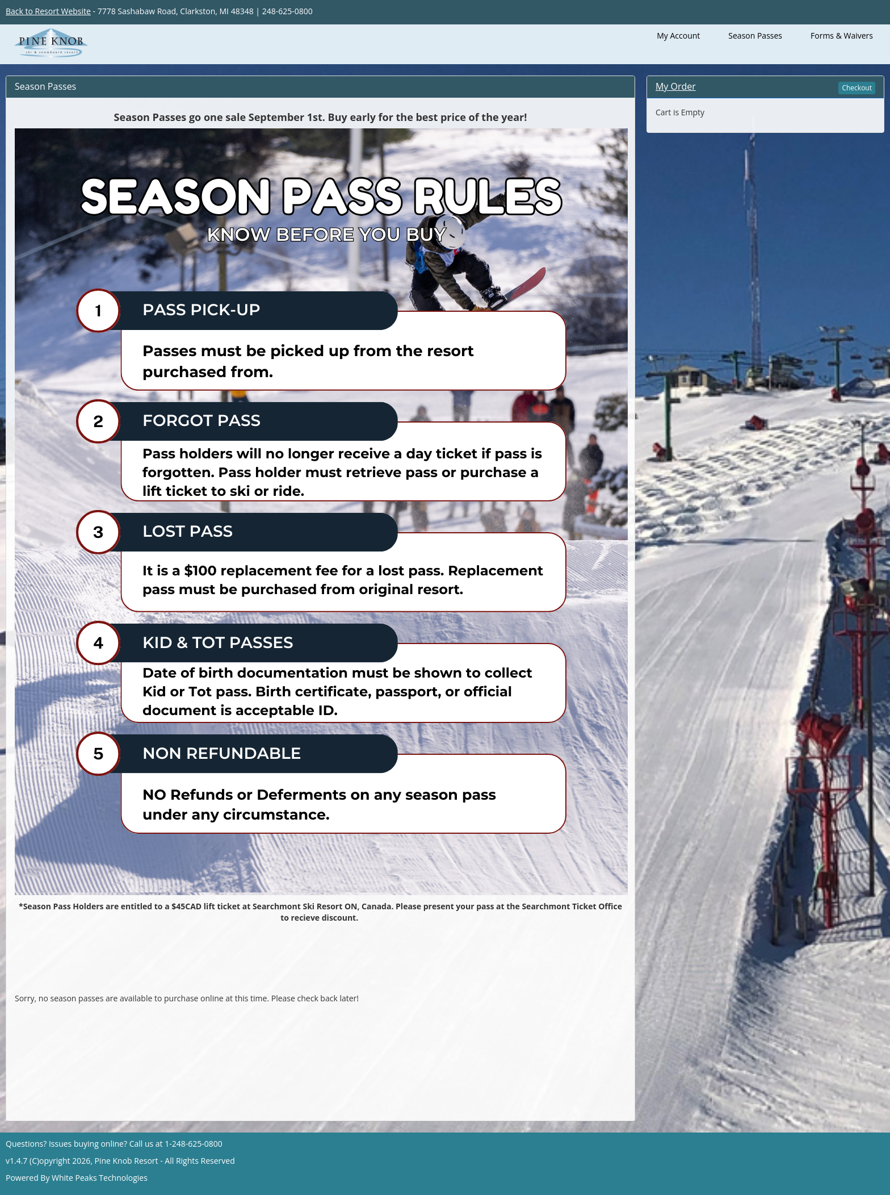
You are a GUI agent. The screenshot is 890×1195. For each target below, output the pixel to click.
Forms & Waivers (842, 35)
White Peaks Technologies (100, 1177)
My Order (676, 86)
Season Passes (755, 35)
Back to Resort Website (48, 11)
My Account (678, 35)
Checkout (857, 88)
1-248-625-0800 (193, 1143)
